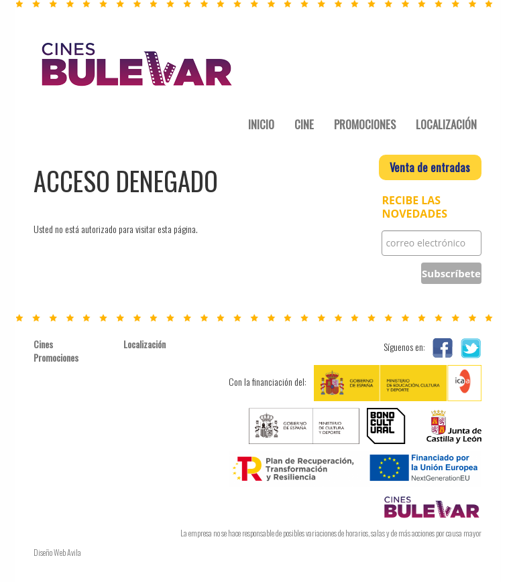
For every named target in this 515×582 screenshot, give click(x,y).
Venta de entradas (430, 167)
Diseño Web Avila (57, 552)
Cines (43, 344)
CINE (304, 124)
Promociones (56, 357)
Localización (144, 344)
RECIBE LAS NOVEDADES (414, 207)
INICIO (261, 124)
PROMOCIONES (365, 124)
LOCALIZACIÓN (446, 124)
